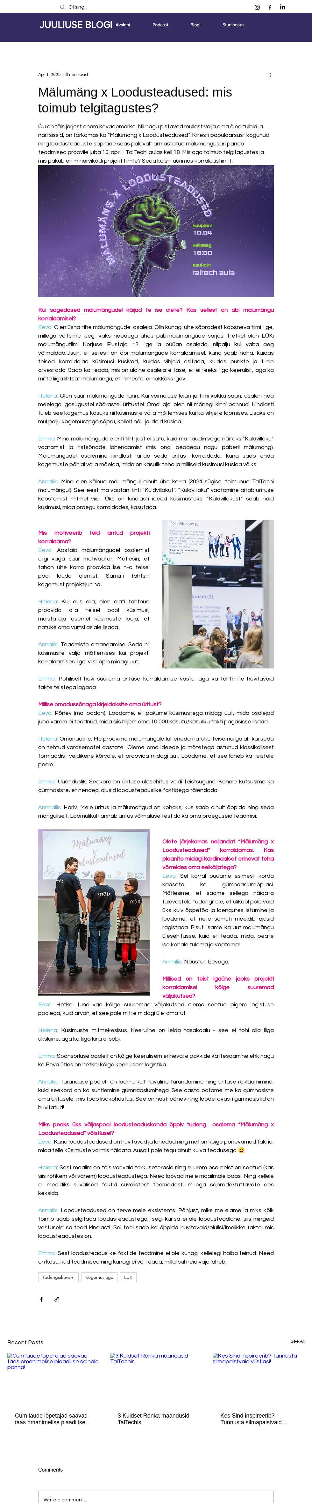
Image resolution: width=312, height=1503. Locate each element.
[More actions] (270, 74)
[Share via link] (57, 1299)
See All (298, 1341)
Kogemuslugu (99, 1277)
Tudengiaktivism (58, 1277)
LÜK (128, 1277)
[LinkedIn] (283, 7)
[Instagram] (257, 7)
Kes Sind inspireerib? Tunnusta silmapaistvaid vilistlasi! (250, 1419)
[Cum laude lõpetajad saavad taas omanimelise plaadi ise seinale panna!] (53, 1379)
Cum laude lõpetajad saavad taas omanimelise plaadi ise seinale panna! (51, 1419)
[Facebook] (270, 7)
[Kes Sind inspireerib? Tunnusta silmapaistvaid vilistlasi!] (259, 1379)
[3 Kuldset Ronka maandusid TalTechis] (156, 1379)
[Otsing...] (148, 7)
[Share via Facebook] (41, 1299)
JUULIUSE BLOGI (76, 25)
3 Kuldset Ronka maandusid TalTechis (153, 1419)
